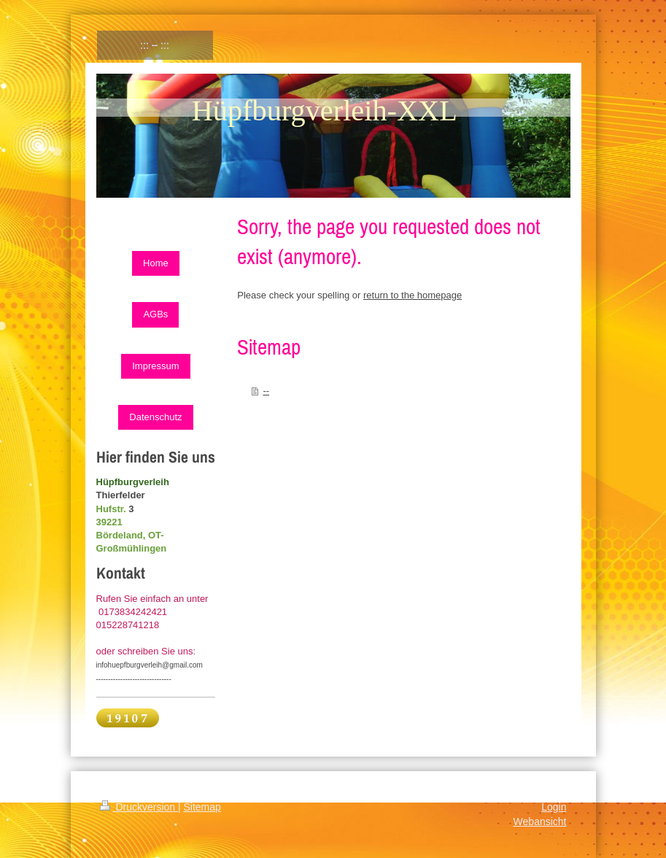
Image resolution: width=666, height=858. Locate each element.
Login (553, 807)
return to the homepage (412, 295)
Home (156, 263)
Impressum (155, 365)
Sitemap (202, 807)
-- (266, 390)
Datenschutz (155, 416)
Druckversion (139, 807)
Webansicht (540, 821)
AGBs (155, 314)
